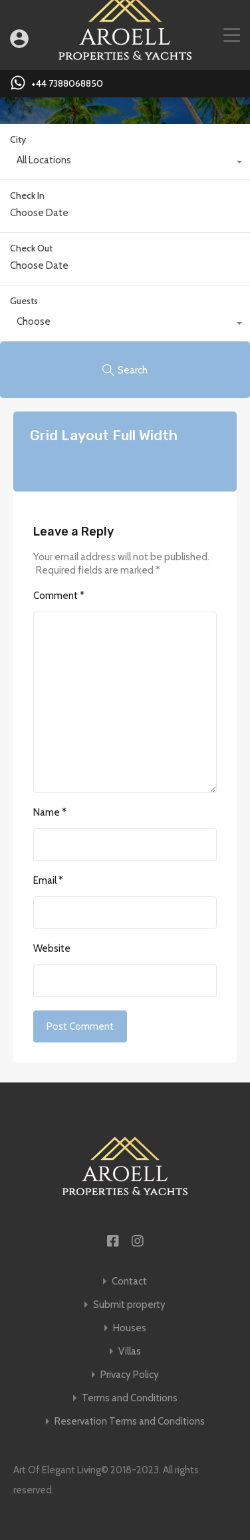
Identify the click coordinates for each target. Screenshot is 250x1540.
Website (51, 948)
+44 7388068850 (67, 83)
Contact (129, 1282)
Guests (24, 301)
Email (48, 880)
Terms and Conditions (130, 1398)
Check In (27, 195)
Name (49, 812)
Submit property (129, 1305)
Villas (129, 1352)
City (18, 139)
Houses (129, 1328)
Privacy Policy (129, 1375)
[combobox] (125, 163)
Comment (58, 596)
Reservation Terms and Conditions (130, 1422)
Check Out (31, 248)
